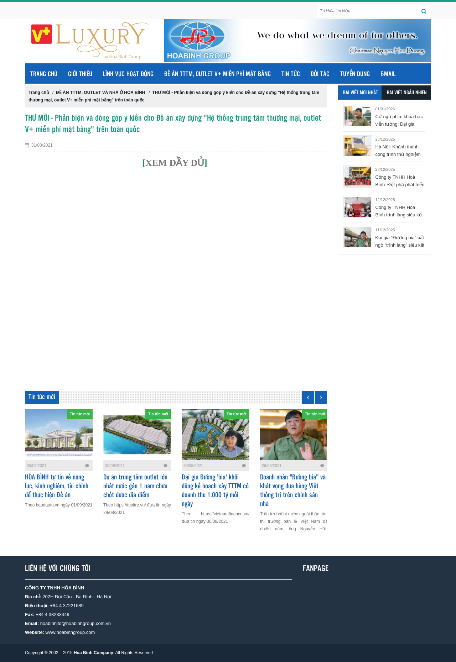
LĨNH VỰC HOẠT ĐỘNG (128, 74)
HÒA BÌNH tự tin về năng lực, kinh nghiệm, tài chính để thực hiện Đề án (56, 486)
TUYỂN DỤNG (355, 74)
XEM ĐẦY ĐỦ (174, 163)
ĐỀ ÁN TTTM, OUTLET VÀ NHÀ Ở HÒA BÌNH (100, 92)
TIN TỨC (290, 74)
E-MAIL (387, 74)
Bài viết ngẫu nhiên (407, 92)
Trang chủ (43, 74)
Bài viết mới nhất (360, 92)
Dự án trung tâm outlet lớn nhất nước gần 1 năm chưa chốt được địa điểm (135, 486)
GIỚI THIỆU (80, 74)
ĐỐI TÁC (320, 74)
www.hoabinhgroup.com (70, 632)
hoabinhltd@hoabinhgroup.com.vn (75, 623)
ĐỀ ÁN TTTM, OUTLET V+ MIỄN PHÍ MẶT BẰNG (217, 74)
